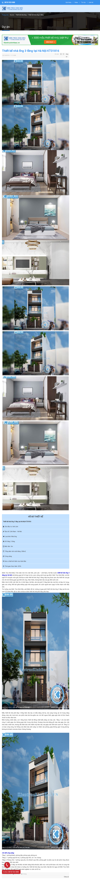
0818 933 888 (9, 2)
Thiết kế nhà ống (21, 15)
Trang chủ (5, 15)
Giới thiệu (68, 2)
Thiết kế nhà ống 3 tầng (36, 15)
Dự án (12, 15)
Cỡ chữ (57, 54)
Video (76, 2)
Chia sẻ (67, 54)
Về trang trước (7, 874)
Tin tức (83, 2)
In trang (24, 874)
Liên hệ (91, 2)
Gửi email (16, 874)
